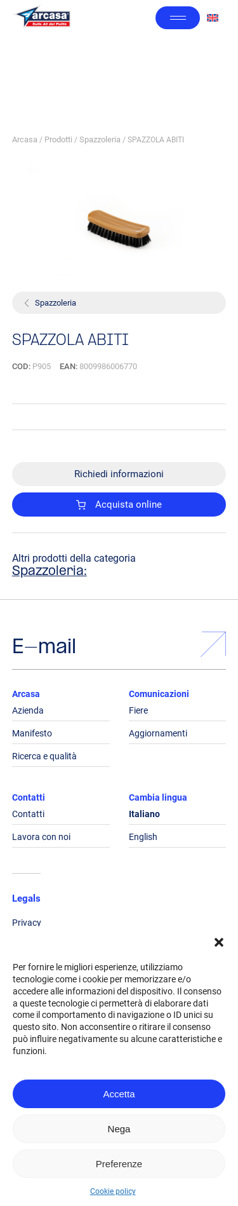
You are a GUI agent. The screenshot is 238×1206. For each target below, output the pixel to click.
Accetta (119, 1093)
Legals (26, 898)
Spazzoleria (100, 139)
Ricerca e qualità (44, 756)
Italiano (144, 814)
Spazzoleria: (49, 572)
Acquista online (119, 504)
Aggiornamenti (158, 733)
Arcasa (24, 139)
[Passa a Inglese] (213, 18)
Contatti (28, 797)
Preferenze (119, 1163)
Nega (119, 1128)
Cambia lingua (158, 797)
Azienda (28, 710)
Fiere (138, 710)
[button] (219, 942)
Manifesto (32, 733)
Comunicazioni (159, 694)
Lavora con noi (41, 837)
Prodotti (58, 139)
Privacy (26, 923)
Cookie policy (113, 1191)
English (143, 837)
